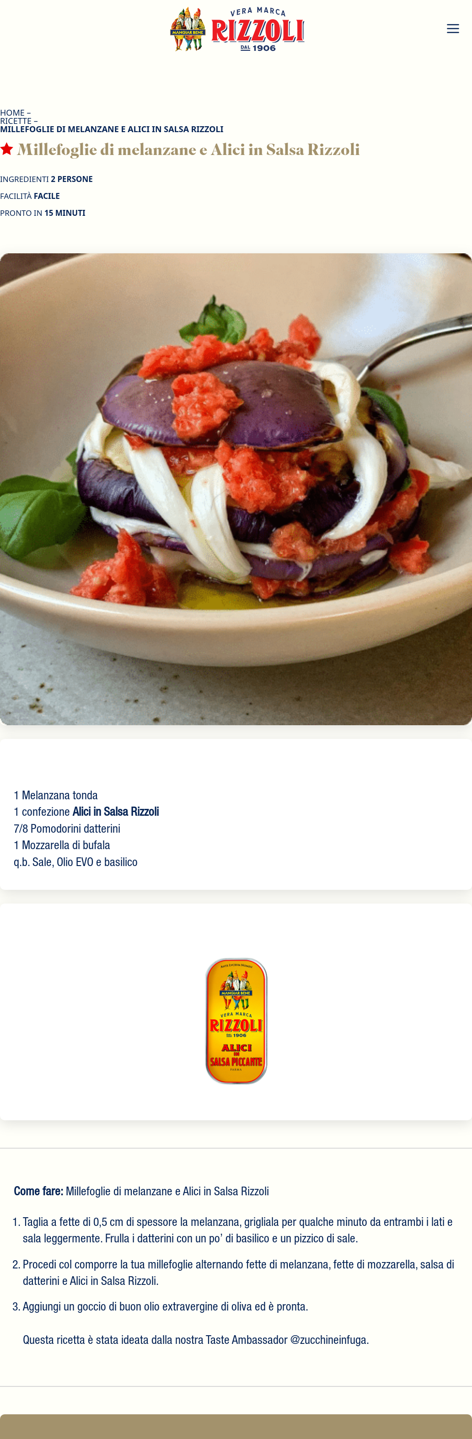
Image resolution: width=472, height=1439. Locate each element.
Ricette (16, 120)
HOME (12, 112)
